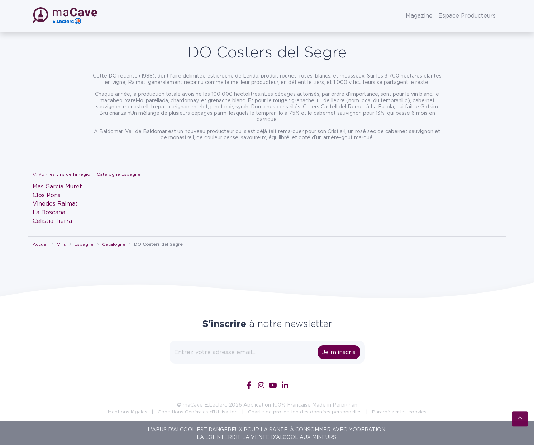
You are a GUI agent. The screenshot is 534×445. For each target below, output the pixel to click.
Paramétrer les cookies (399, 411)
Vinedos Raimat (55, 203)
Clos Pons (47, 195)
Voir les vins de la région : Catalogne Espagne (86, 174)
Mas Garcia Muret (57, 186)
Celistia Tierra (52, 220)
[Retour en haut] (520, 420)
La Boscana (49, 212)
